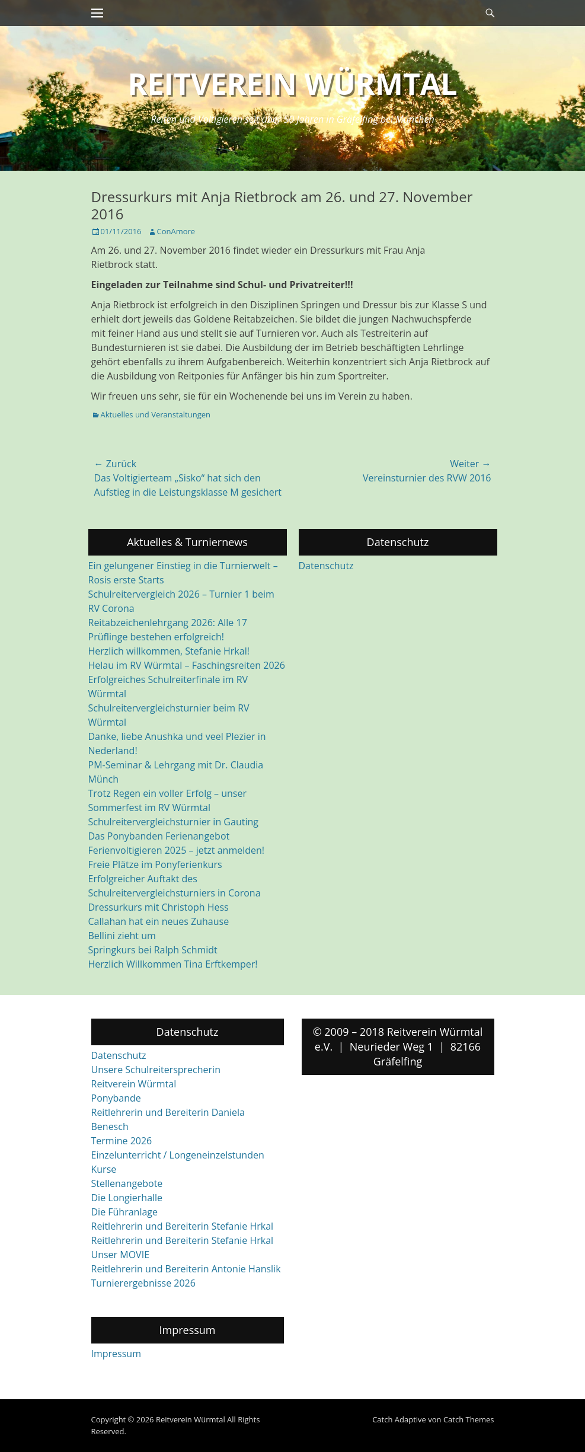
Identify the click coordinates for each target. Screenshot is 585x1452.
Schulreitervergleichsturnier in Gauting (173, 821)
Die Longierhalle (127, 1197)
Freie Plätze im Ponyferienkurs (155, 864)
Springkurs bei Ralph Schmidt (153, 949)
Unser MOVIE (120, 1254)
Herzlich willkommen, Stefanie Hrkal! (169, 651)
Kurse (104, 1169)
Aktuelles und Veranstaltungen (155, 414)
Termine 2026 (121, 1140)
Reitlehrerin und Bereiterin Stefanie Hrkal (182, 1226)
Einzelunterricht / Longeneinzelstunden (177, 1154)
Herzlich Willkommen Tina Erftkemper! (173, 964)
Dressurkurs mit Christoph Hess (158, 907)
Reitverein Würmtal (292, 83)
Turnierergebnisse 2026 (143, 1283)
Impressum (116, 1353)
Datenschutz (326, 565)
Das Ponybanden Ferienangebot (159, 836)
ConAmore (176, 231)
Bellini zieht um (122, 935)
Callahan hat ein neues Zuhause (158, 921)
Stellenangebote (127, 1183)
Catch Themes (468, 1419)
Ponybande (116, 1098)
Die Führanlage (124, 1211)
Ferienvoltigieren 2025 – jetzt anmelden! (176, 850)
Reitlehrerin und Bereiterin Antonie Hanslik (186, 1268)
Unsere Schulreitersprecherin (155, 1069)
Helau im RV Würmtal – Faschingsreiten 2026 (186, 665)
